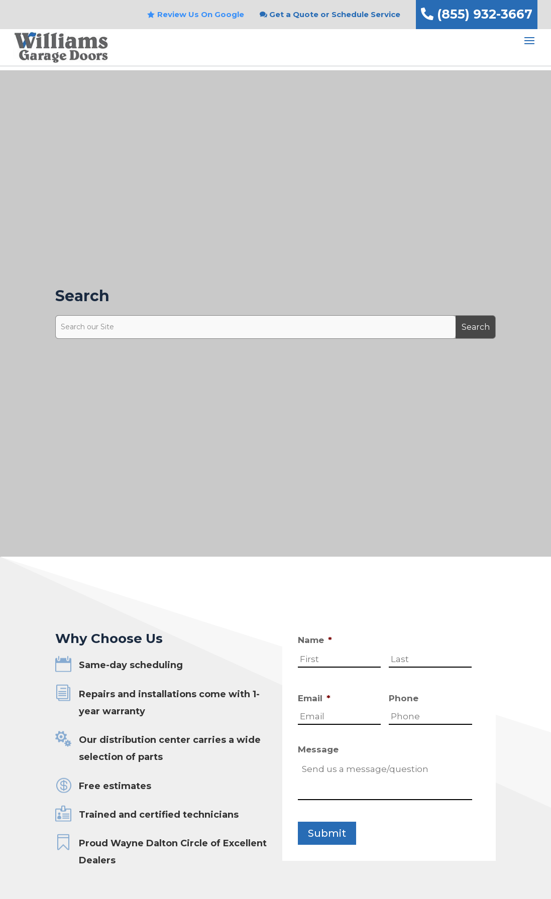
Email (314, 698)
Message (318, 749)
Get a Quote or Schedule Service (334, 14)
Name (315, 640)
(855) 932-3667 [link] (476, 14)
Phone (403, 698)
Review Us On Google (200, 14)
